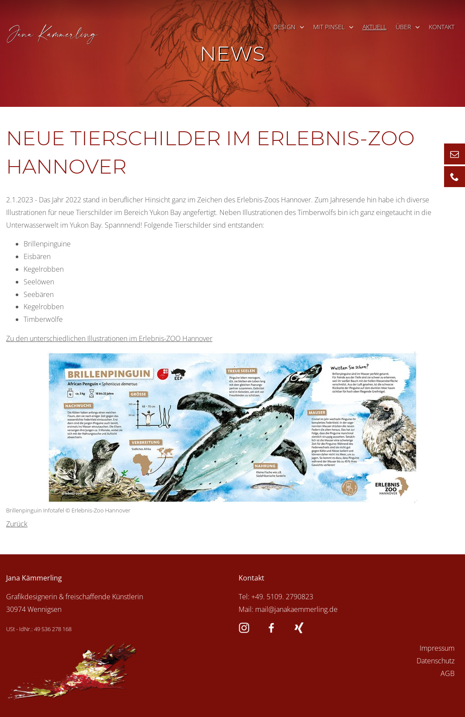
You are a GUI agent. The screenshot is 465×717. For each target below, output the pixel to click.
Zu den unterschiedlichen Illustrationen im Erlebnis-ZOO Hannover (109, 338)
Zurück (16, 524)
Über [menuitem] (403, 27)
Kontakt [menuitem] (442, 27)
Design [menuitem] (284, 27)
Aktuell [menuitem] (374, 27)
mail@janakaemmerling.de (296, 609)
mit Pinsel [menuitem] (329, 27)
